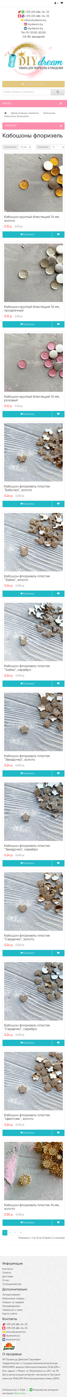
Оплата (6, 1273)
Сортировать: (10, 147)
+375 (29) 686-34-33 (37, 12)
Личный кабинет (11, 1295)
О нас (5, 1280)
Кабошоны (49, 113)
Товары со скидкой (13, 1302)
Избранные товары (13, 1298)
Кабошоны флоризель (16, 116)
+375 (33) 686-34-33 (37, 16)
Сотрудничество (11, 1284)
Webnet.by (20, 1393)
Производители (11, 1306)
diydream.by (35, 24)
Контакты (7, 1269)
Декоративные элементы (25, 113)
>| (20, 1233)
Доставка (7, 1276)
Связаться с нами (12, 1310)
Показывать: (43, 147)
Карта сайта (9, 1314)
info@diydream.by (35, 20)
